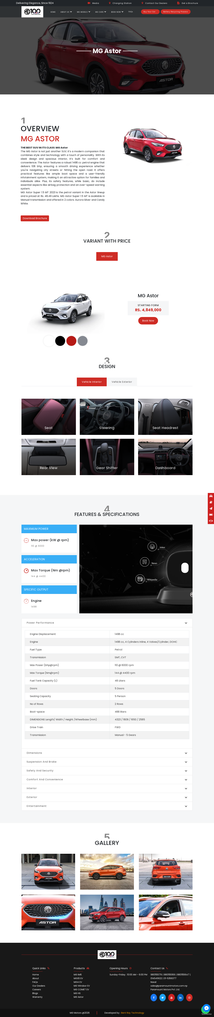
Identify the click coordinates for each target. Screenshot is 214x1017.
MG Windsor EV (82, 985)
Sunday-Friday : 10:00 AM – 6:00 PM (128, 974)
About (35, 978)
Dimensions (107, 753)
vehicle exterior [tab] (122, 382)
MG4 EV (78, 982)
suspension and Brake (107, 762)
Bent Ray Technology (132, 1012)
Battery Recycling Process (175, 12)
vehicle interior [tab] (92, 382)
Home (35, 974)
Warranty (37, 997)
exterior (107, 797)
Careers (36, 989)
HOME (53, 12)
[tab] (49, 340)
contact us (159, 968)
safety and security (107, 770)
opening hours (120, 968)
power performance (107, 623)
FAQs (130, 12)
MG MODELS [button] (83, 12)
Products (81, 968)
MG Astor (79, 997)
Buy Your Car (150, 12)
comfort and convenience (107, 779)
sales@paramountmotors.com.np (169, 985)
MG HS (77, 993)
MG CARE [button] (100, 12)
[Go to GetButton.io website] (207, 1014)
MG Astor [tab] (107, 256)
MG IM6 (78, 974)
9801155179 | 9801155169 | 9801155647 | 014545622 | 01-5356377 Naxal (171, 978)
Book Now (148, 320)
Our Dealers (38, 985)
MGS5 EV (78, 978)
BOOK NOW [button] (117, 12)
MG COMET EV (81, 989)
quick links (40, 968)
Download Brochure (35, 218)
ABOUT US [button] (66, 12)
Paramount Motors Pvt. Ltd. (165, 989)
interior (107, 788)
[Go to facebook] (206, 1008)
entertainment (107, 806)
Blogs (35, 993)
